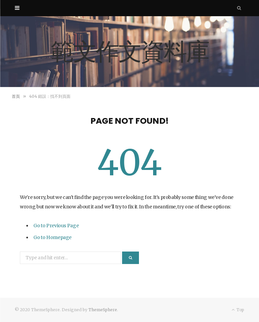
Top (238, 309)
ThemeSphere (102, 309)
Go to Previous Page (56, 226)
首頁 (16, 96)
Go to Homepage (52, 237)
